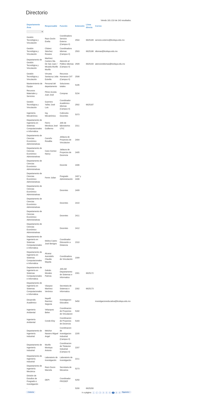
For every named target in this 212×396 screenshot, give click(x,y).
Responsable (51, 26)
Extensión (80, 26)
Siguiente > (126, 392)
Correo (98, 26)
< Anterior (30, 392)
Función (63, 26)
